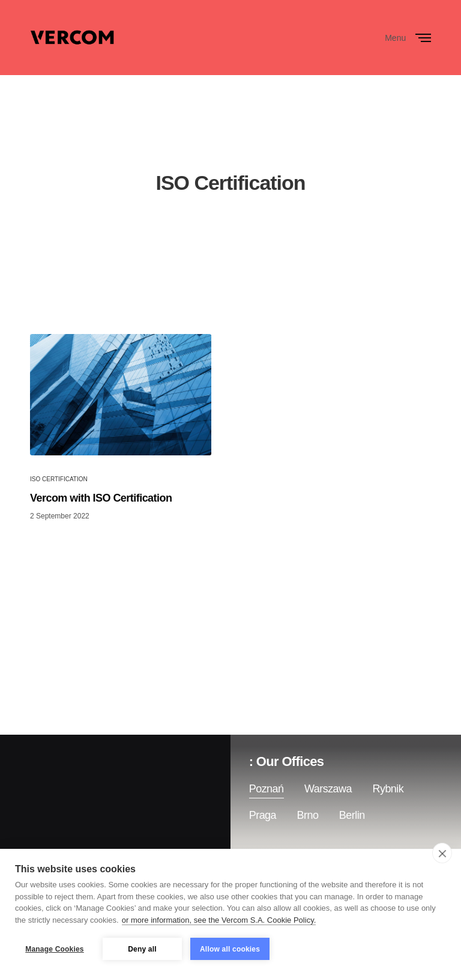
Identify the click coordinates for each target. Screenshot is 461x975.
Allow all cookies (230, 949)
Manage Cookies (54, 949)
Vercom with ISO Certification (101, 498)
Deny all (142, 949)
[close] (442, 853)
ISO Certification (59, 479)
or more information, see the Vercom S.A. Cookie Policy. (219, 920)
